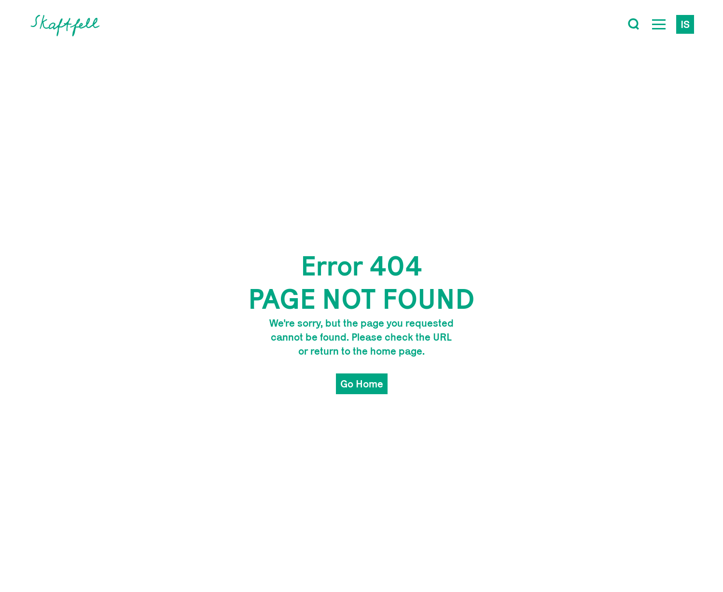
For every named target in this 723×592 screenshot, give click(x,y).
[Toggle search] (633, 24)
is (685, 24)
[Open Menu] (659, 24)
